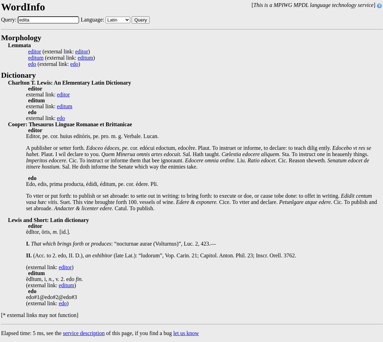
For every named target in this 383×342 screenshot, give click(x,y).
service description (84, 333)
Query (140, 20)
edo (32, 64)
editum (35, 58)
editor (34, 51)
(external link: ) (59, 51)
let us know (186, 333)
